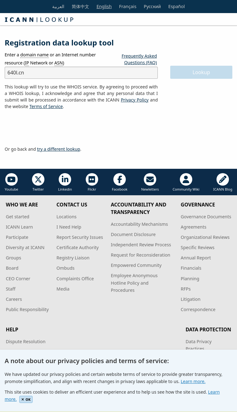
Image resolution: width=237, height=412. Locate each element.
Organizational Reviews (205, 237)
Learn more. (193, 381)
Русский (152, 6)
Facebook (119, 182)
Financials (191, 268)
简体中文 (80, 6)
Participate (17, 237)
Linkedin (65, 182)
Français (127, 6)
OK (25, 399)
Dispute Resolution (26, 341)
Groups (13, 258)
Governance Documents (206, 217)
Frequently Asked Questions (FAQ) (139, 59)
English (104, 6)
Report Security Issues (80, 237)
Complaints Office (75, 279)
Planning (190, 279)
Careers (14, 299)
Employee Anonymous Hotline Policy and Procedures (134, 282)
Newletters (150, 182)
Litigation (191, 299)
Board (12, 268)
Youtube (11, 182)
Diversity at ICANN (25, 247)
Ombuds (66, 268)
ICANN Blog (222, 182)
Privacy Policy (134, 100)
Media (63, 289)
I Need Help (69, 227)
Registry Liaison (73, 258)
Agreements (194, 227)
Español (176, 6)
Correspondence (198, 309)
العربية (58, 6)
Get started (18, 217)
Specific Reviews (198, 247)
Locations (67, 217)
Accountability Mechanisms (139, 224)
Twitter (38, 182)
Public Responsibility (27, 309)
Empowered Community (136, 265)
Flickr (92, 182)
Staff (11, 289)
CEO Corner (18, 279)
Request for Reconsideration (140, 255)
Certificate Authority (78, 247)
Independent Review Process (141, 245)
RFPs (186, 289)
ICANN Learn (19, 227)
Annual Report (196, 258)
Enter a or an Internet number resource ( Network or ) (50, 59)
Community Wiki (186, 182)
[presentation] (52, 128)
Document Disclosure (133, 234)
